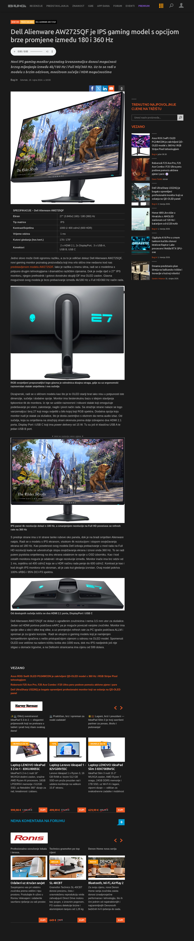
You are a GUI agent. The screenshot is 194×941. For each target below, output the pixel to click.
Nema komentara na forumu (38, 821)
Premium (146, 8)
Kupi (42, 810)
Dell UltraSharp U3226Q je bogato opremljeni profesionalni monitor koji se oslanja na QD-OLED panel (167, 193)
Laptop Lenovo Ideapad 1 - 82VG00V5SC (67, 767)
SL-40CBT (55, 883)
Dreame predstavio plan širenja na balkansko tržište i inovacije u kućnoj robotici (167, 270)
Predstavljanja (60, 8)
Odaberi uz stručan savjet (28, 883)
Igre (93, 8)
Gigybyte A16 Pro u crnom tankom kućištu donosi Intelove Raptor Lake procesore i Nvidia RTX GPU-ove (167, 244)
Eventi (132, 8)
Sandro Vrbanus (158, 279)
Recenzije (38, 8)
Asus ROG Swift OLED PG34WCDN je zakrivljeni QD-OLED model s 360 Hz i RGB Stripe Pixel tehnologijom (167, 143)
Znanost (81, 8)
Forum (120, 8)
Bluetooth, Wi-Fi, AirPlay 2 (106, 883)
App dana (106, 8)
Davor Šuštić (157, 179)
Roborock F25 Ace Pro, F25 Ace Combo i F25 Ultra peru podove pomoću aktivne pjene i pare (64, 684)
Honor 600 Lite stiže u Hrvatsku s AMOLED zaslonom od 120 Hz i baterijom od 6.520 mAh (165, 218)
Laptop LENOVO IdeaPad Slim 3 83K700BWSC (105, 767)
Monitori (15, 22)
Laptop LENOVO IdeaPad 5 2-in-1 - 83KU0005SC (28, 767)
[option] (29, 763)
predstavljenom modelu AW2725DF (32, 266)
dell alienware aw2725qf (46, 22)
